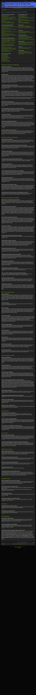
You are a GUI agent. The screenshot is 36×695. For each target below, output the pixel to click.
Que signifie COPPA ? (4, 16)
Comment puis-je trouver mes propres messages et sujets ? (26, 39)
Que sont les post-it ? (4, 59)
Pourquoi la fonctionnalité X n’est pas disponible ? (25, 52)
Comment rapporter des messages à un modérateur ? (9, 48)
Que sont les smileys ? (5, 56)
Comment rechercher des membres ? (23, 38)
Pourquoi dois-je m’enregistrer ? (6, 15)
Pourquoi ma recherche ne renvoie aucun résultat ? (25, 36)
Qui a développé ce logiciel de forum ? (23, 51)
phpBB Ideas (15, 526)
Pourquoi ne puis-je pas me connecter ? (7, 18)
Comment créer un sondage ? (6, 41)
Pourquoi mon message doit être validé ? (7, 50)
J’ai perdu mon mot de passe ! (6, 21)
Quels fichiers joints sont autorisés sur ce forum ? (24, 47)
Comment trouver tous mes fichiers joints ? (24, 48)
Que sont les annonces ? (5, 58)
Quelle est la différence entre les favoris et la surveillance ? (26, 42)
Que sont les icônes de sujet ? (6, 61)
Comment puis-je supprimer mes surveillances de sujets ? (26, 44)
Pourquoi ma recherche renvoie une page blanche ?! (25, 37)
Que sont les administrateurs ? (22, 15)
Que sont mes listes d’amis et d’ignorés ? (23, 31)
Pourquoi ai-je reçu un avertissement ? (7, 47)
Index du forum (4, 9)
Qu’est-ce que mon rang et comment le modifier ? (8, 34)
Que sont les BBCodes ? (5, 54)
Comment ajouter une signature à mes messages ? (8, 40)
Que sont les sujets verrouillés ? (6, 60)
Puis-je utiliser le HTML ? (5, 55)
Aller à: (19, 542)
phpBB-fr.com (19, 547)
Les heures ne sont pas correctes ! (6, 28)
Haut (3, 72)
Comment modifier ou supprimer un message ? (8, 39)
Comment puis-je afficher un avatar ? (6, 33)
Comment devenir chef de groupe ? (23, 19)
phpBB (15, 167)
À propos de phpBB (14, 521)
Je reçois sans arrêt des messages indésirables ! (24, 26)
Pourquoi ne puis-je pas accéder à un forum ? (8, 44)
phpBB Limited (25, 519)
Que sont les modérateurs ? (22, 16)
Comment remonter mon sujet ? (6, 51)
